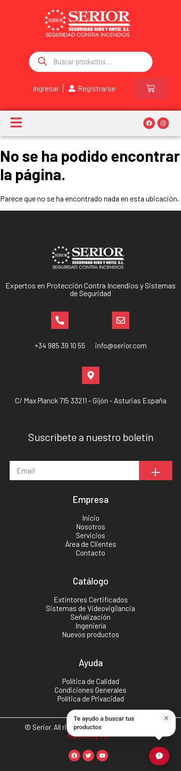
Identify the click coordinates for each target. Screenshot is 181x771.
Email (19, 456)
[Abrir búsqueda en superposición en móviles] (91, 61)
